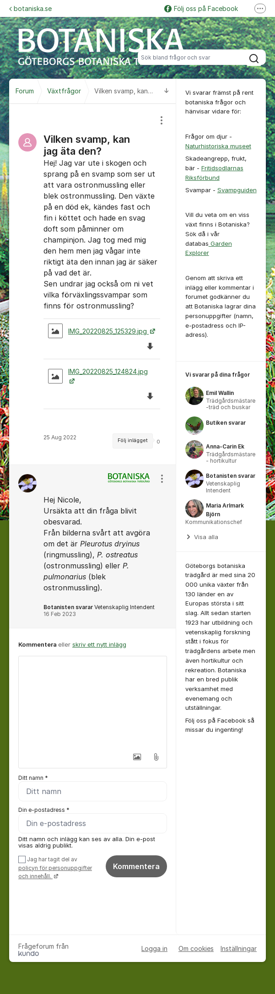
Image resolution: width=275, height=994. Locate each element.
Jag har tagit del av (55, 868)
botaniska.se (30, 8)
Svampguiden (237, 190)
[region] (92, 284)
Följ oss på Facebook (201, 8)
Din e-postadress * (44, 809)
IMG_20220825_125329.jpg (98, 331)
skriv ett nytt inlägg (99, 644)
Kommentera (136, 866)
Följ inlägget (133, 440)
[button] (137, 757)
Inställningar (239, 948)
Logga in (154, 948)
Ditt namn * (33, 777)
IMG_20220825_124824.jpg (98, 375)
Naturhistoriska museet (218, 146)
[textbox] (93, 702)
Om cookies (196, 948)
